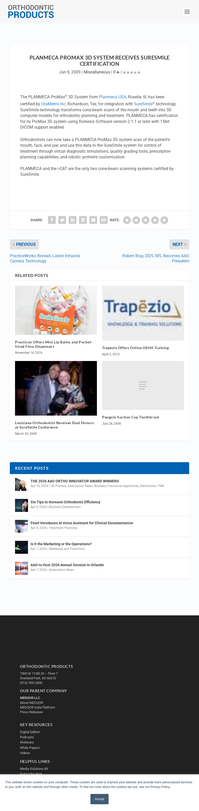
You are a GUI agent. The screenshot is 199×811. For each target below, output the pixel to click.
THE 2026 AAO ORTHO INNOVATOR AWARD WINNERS (75, 481)
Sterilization (148, 486)
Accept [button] (99, 799)
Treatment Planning (63, 528)
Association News (80, 486)
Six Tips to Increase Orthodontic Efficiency (65, 502)
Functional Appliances (123, 486)
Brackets (100, 486)
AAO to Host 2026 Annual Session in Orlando (67, 565)
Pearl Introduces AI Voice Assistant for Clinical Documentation (82, 523)
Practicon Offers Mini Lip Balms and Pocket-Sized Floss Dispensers (54, 344)
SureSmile (143, 103)
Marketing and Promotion (67, 549)
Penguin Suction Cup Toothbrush (130, 417)
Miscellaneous (97, 72)
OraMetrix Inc (53, 103)
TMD (161, 486)
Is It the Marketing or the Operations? (61, 544)
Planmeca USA (112, 97)
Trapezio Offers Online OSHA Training (135, 347)
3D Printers (58, 486)
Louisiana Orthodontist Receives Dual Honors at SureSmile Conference (54, 425)
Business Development (65, 507)
